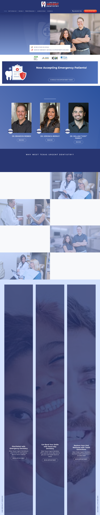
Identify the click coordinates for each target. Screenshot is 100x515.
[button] (13, 11)
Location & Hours (41, 11)
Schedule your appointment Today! (61, 79)
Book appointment (25, 201)
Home (5, 11)
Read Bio (21, 140)
